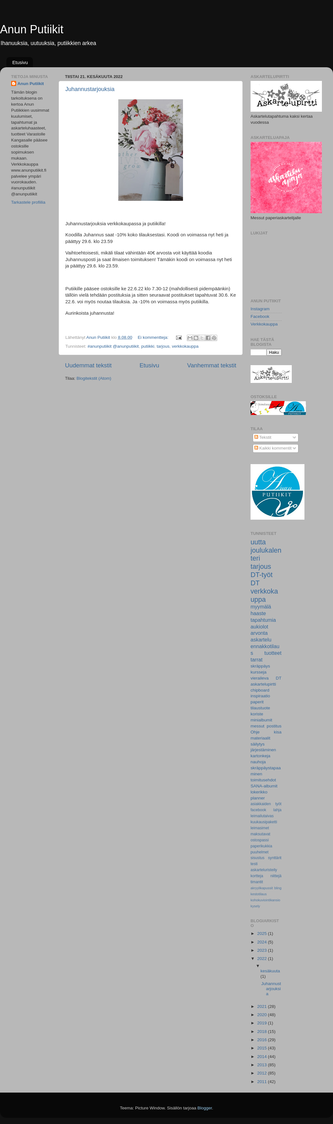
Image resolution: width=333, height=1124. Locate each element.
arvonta (259, 633)
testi (254, 864)
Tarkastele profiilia (28, 202)
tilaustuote (260, 708)
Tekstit (262, 437)
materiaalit (260, 738)
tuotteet (272, 653)
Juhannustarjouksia (89, 89)
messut (257, 726)
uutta (258, 542)
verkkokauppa (185, 346)
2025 (262, 933)
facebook (258, 810)
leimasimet (260, 828)
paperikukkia (261, 846)
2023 (262, 950)
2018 (262, 1031)
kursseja (258, 672)
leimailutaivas (262, 816)
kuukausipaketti (264, 822)
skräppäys (260, 666)
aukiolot (259, 626)
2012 (262, 1073)
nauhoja (258, 761)
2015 (262, 1048)
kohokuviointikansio (265, 900)
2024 (262, 942)
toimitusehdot (263, 780)
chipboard (260, 690)
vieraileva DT (266, 678)
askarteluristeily (264, 870)
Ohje (255, 732)
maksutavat (260, 834)
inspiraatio (260, 695)
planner (258, 798)
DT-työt (262, 575)
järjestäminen (263, 749)
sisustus (257, 858)
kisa (277, 732)
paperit (257, 702)
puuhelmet (260, 852)
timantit (257, 882)
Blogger (205, 1108)
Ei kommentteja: (154, 337)
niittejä (275, 876)
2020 (262, 1014)
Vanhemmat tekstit (211, 365)
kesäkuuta (270, 971)
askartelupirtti (263, 684)
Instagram (260, 308)
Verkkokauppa (264, 324)
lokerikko (259, 792)
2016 (262, 1039)
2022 (262, 958)
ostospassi (260, 840)
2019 (262, 1023)
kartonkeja (260, 755)
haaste (258, 613)
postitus (274, 726)
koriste (257, 714)
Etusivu (20, 62)
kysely (255, 906)
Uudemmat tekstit (88, 365)
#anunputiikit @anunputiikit (113, 346)
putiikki (147, 346)
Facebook (260, 316)
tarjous (163, 346)
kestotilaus (259, 894)
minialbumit (261, 720)
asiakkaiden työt (266, 804)
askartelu (261, 639)
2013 (262, 1064)
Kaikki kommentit (273, 448)
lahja (277, 810)
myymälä (261, 606)
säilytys (257, 744)
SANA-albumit (264, 786)
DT (255, 583)
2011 (262, 1081)
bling (278, 888)
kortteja (257, 876)
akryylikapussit (262, 888)
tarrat (257, 659)
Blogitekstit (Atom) (93, 378)
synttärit (275, 858)
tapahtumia (263, 620)
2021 (262, 1006)
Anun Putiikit (31, 29)
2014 (262, 1056)
